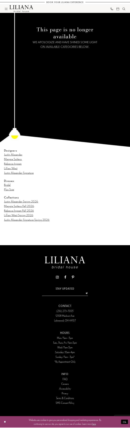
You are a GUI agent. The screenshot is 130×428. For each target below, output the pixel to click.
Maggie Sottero (13, 159)
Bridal (7, 185)
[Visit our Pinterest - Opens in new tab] (73, 277)
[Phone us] (112, 8)
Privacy (65, 393)
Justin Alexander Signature (19, 173)
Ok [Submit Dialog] (124, 422)
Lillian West (10, 168)
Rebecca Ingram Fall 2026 (19, 210)
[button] (6, 8)
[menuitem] (6, 8)
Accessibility (65, 389)
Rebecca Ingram (13, 163)
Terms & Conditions (65, 398)
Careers (65, 384)
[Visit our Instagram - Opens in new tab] (57, 277)
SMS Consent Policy (65, 403)
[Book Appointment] (118, 8)
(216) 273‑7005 (65, 311)
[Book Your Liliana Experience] (65, 2)
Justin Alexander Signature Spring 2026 (26, 219)
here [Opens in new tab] (94, 424)
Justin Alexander (13, 154)
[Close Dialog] (5, 422)
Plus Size (9, 189)
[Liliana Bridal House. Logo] (21, 8)
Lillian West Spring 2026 (18, 215)
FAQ (65, 379)
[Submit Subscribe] (87, 293)
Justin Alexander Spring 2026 (21, 201)
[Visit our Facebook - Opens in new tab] (65, 277)
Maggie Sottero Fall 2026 (19, 206)
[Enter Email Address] (65, 293)
